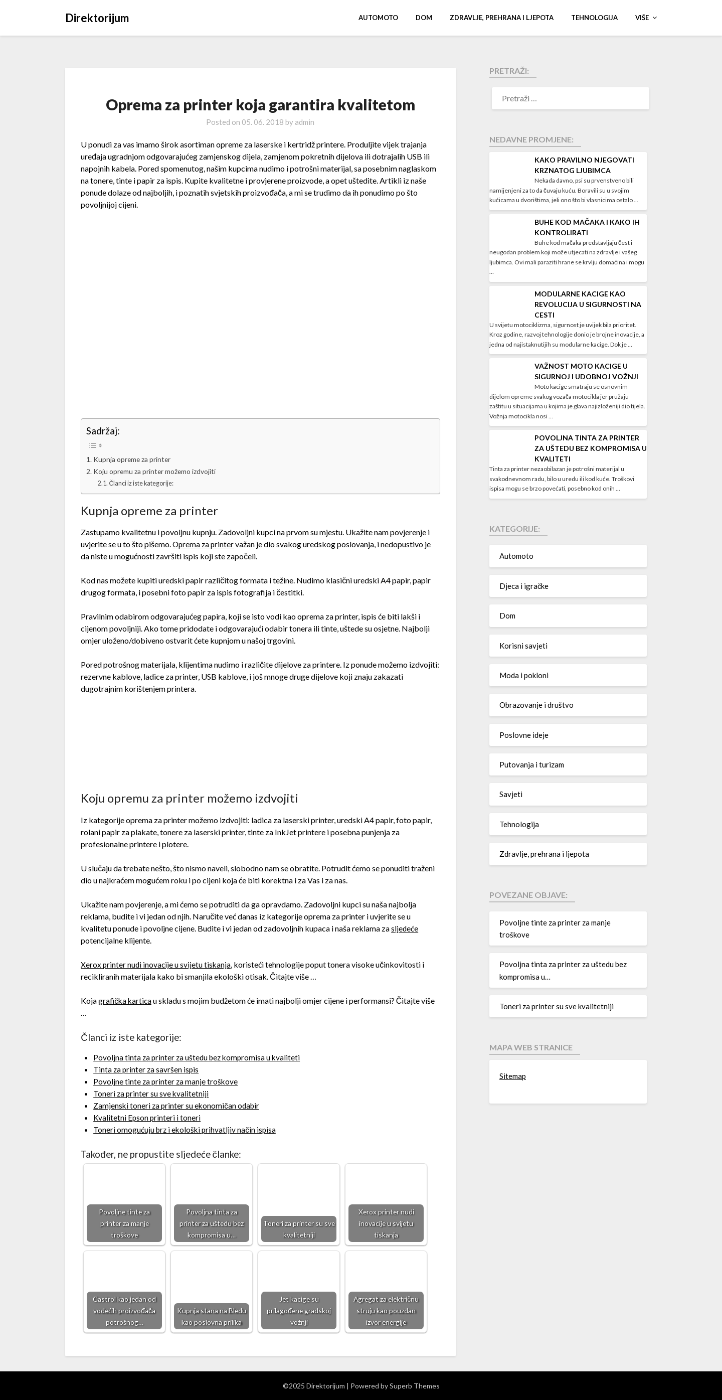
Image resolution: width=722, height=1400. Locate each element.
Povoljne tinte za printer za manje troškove (166, 1081)
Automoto (378, 18)
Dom (424, 18)
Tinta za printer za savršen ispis (147, 1069)
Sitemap (512, 1075)
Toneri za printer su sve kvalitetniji (151, 1093)
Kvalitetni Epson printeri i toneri (147, 1117)
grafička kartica (125, 1000)
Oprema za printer (204, 544)
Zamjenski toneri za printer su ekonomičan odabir (178, 1105)
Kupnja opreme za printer (133, 459)
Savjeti (510, 794)
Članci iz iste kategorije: (144, 483)
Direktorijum (97, 18)
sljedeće (405, 928)
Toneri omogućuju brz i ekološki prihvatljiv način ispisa (186, 1129)
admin (304, 121)
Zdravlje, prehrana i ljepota (502, 18)
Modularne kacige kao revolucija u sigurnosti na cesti (587, 304)
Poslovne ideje (524, 734)
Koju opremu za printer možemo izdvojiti (158, 471)
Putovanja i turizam (531, 764)
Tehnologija (594, 18)
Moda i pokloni (524, 675)
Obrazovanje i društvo (536, 704)
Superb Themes (415, 1385)
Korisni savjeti (523, 645)
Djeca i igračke (524, 585)
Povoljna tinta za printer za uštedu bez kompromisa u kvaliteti (199, 1057)
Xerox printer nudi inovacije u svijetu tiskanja (157, 964)
